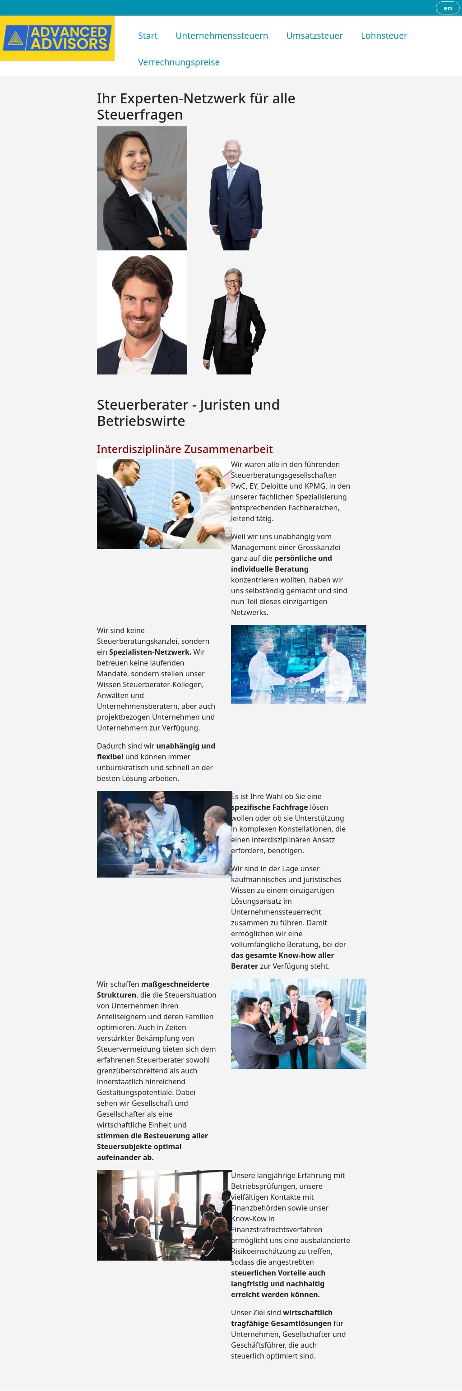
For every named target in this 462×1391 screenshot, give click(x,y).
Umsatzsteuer (314, 35)
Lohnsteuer (384, 35)
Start (147, 35)
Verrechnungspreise (179, 62)
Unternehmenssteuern (222, 35)
